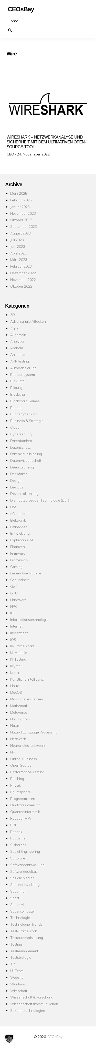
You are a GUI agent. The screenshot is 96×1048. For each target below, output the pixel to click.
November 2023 (23, 213)
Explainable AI (21, 540)
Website (17, 977)
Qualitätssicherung (25, 805)
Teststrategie (20, 957)
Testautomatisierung (26, 937)
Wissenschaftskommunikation (34, 1004)
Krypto (15, 666)
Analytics (17, 341)
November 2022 (23, 279)
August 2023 (20, 233)
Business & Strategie (27, 420)
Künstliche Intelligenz (27, 679)
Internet (16, 626)
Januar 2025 (20, 206)
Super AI (17, 904)
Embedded (18, 527)
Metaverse (18, 712)
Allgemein (18, 334)
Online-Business (23, 759)
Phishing (17, 778)
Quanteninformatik (25, 811)
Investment (19, 633)
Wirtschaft (18, 990)
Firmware (17, 553)
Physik (15, 785)
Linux (14, 685)
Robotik (16, 831)
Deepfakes (19, 474)
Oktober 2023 (21, 220)
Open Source (20, 765)
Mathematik (19, 705)
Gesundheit (19, 579)
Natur (14, 725)
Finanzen (17, 546)
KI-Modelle (18, 652)
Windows (18, 984)
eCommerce (19, 513)
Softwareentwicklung (27, 865)
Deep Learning (22, 467)
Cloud (14, 427)
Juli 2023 (17, 240)
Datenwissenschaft (25, 460)
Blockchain (19, 394)
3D (12, 314)
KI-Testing (18, 659)
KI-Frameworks (22, 646)
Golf (13, 586)
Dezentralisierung (24, 493)
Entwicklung (20, 533)
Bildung (16, 387)
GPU (14, 593)
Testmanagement (24, 951)
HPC (13, 606)
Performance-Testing (27, 772)
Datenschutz (20, 447)
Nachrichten (20, 719)
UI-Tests (17, 970)
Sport (14, 898)
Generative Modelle (25, 573)
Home (13, 20)
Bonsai (15, 407)
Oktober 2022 (21, 286)
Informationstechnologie (29, 619)
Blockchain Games (25, 401)
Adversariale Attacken (28, 321)
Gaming (16, 566)
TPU (13, 964)
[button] (9, 1039)
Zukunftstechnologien (27, 1010)
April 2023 (18, 253)
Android (16, 348)
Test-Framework (23, 931)
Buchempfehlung (23, 414)
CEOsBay (54, 1036)
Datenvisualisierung (26, 454)
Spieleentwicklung (25, 884)
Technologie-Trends (26, 924)
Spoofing (17, 891)
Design (16, 480)
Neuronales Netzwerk (27, 745)
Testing (16, 944)
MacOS (16, 692)
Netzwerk (18, 739)
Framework (19, 560)
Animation (18, 354)
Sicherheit (18, 845)
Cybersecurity (21, 434)
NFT (13, 752)
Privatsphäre (20, 792)
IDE (13, 613)
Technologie (20, 917)
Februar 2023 (21, 266)
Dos (13, 507)
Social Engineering (25, 851)
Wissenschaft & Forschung (31, 997)
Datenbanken (21, 440)
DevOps (16, 487)
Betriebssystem (22, 374)
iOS (13, 639)
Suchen (12, 30)
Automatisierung (23, 368)
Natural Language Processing (34, 732)
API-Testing (19, 361)
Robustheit (18, 838)
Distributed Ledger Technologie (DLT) (39, 500)
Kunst (14, 672)
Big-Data (17, 381)
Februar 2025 (21, 200)
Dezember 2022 (23, 273)
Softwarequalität (23, 871)
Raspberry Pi (20, 818)
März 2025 (18, 193)
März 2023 (18, 259)
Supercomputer (22, 911)
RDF (13, 825)
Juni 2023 (17, 246)
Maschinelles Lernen (26, 699)
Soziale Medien (22, 878)
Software (17, 858)
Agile (14, 328)
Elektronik (18, 520)
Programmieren (22, 798)
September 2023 (23, 226)
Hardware (18, 600)
